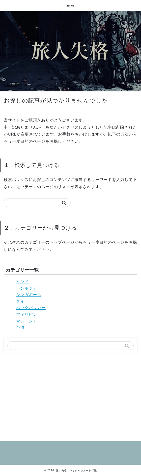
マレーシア (26, 321)
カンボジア (26, 288)
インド (22, 281)
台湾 (20, 327)
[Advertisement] (70, 395)
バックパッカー (31, 308)
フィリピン (26, 314)
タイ (20, 301)
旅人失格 (70, 6)
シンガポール (28, 295)
